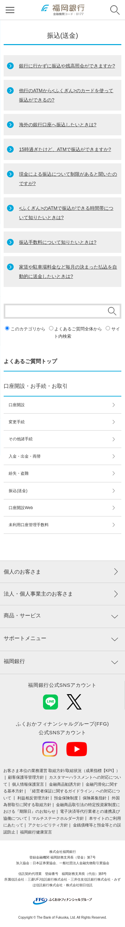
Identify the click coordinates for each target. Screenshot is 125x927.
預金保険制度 (66, 798)
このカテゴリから (28, 328)
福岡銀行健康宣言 (36, 832)
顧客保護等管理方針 (26, 777)
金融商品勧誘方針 (65, 784)
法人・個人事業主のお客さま (38, 594)
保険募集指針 (95, 798)
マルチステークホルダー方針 (58, 818)
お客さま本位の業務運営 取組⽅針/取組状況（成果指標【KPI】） (61, 770)
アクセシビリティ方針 (48, 825)
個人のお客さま (22, 572)
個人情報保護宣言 (28, 784)
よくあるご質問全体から (78, 328)
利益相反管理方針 (33, 798)
